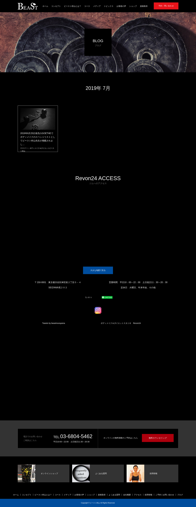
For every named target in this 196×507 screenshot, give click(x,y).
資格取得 (144, 6)
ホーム (45, 6)
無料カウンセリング (157, 438)
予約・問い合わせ (166, 6)
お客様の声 (121, 6)
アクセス (138, 495)
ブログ (180, 495)
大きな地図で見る (98, 270)
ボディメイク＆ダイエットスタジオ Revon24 (121, 323)
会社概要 (127, 495)
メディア (97, 6)
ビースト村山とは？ (72, 6)
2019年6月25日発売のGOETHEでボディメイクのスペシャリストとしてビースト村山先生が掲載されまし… (37, 139)
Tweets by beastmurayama (53, 323)
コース (87, 6)
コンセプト (56, 6)
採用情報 (148, 495)
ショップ (133, 6)
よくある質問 (114, 495)
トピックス (108, 6)
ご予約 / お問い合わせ (164, 495)
